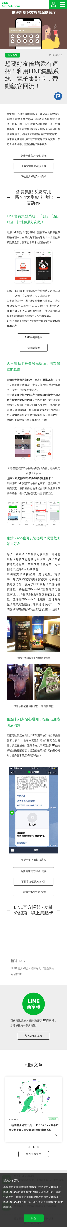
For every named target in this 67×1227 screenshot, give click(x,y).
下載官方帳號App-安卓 (33, 176)
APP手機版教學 (33, 337)
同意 (33, 1218)
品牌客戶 (17, 974)
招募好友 (36, 968)
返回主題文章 (33, 1153)
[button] (29, 1147)
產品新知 (49, 968)
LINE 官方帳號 (20, 968)
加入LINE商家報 (33, 1035)
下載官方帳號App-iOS (33, 166)
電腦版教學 (33, 347)
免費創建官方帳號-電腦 (33, 155)
